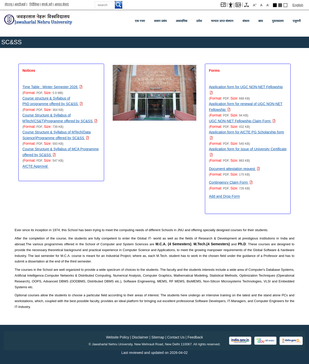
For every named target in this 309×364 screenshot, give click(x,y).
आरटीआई (19, 4)
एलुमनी (297, 21)
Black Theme (275, 5)
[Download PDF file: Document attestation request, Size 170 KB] (234, 169)
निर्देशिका (34, 4)
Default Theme (285, 5)
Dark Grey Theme (280, 5)
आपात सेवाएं (61, 4)
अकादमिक (181, 21)
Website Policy (117, 337)
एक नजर (140, 21)
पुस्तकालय (278, 21)
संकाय (245, 21)
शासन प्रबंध (160, 21)
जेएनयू (8, 4)
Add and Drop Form (224, 196)
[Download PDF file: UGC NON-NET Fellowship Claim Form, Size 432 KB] (242, 121)
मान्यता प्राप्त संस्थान (222, 21)
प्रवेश (199, 21)
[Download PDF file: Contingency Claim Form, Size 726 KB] (231, 182)
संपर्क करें (47, 4)
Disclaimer (140, 337)
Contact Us (175, 337)
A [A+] (255, 5)
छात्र (260, 21)
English (297, 5)
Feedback (195, 337)
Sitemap (157, 337)
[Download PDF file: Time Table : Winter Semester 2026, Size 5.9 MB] (52, 87)
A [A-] (267, 5)
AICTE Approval (35, 166)
